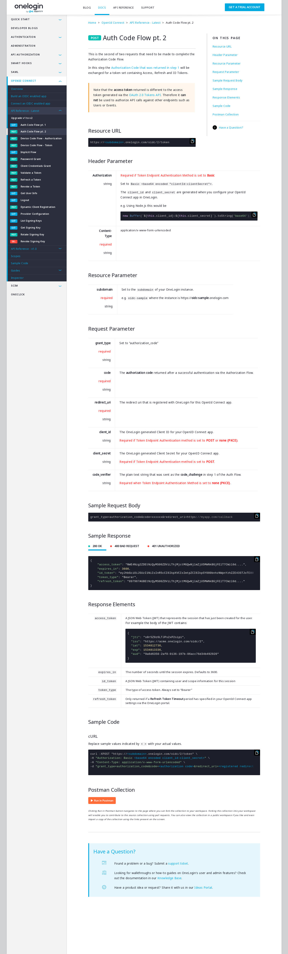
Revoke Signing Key (33, 241)
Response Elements (226, 97)
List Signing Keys (31, 220)
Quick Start (20, 19)
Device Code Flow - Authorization (41, 138)
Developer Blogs (24, 28)
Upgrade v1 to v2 (21, 118)
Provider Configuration (35, 213)
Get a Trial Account (244, 7)
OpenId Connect (23, 80)
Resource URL (222, 46)
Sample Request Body (228, 80)
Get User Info (29, 193)
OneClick (18, 294)
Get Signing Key (31, 227)
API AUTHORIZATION (25, 54)
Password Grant (31, 159)
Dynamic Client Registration (38, 207)
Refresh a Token (31, 179)
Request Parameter (226, 72)
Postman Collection (226, 114)
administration (23, 45)
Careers (79, 944)
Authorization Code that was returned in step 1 (145, 68)
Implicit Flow (28, 152)
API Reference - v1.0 (24, 249)
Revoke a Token (30, 186)
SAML (15, 72)
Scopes (16, 256)
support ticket (178, 863)
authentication (23, 36)
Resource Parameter (227, 63)
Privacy (29, 944)
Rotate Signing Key (32, 234)
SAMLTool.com (99, 944)
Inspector (17, 278)
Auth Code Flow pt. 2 (33, 131)
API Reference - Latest (25, 111)
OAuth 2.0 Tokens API (145, 95)
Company (62, 944)
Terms (14, 944)
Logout (25, 200)
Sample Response (225, 89)
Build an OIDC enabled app (29, 96)
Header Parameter (225, 55)
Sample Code (19, 263)
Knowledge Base (169, 878)
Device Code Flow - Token (36, 145)
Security (45, 944)
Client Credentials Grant (36, 165)
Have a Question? (231, 127)
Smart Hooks (21, 63)
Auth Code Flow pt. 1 (33, 124)
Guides (15, 270)
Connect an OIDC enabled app (30, 103)
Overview (17, 89)
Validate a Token (31, 172)
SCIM (14, 285)
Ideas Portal (203, 888)
